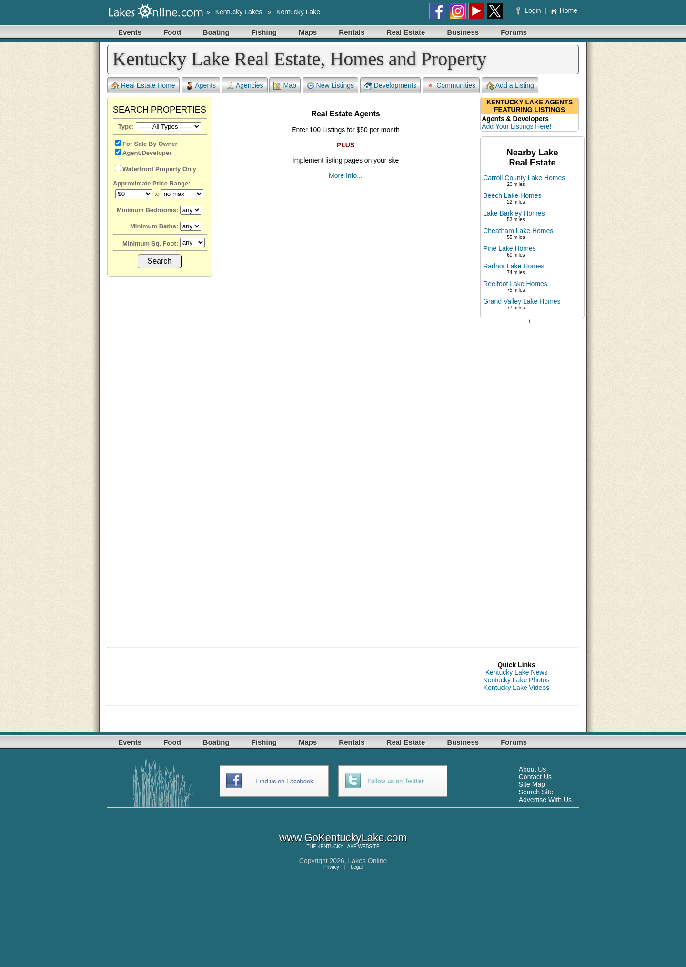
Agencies (244, 86)
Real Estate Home (143, 86)
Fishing (264, 32)
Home (563, 10)
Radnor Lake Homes (513, 266)
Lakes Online (367, 860)
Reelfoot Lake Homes (515, 284)
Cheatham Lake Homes (518, 231)
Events (129, 32)
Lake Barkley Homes (514, 213)
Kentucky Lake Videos (516, 687)
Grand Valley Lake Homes (521, 301)
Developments (390, 86)
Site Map (532, 784)
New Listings (330, 86)
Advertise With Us (545, 799)
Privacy (331, 867)
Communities (451, 86)
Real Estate (406, 32)
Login (529, 10)
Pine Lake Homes (509, 248)
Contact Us (535, 777)
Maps (308, 32)
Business (463, 32)
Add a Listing (510, 86)
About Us (532, 769)
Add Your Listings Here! (516, 126)
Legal (357, 867)
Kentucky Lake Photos (516, 680)
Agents (201, 86)
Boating (216, 32)
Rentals (351, 32)
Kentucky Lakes (238, 12)
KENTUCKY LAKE (337, 846)
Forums (514, 32)
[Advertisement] (530, 476)
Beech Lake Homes (512, 195)
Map (284, 86)
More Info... (346, 175)
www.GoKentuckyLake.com (343, 838)
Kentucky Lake (298, 12)
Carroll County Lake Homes (524, 178)
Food (172, 32)
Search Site (536, 792)
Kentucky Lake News (516, 672)
